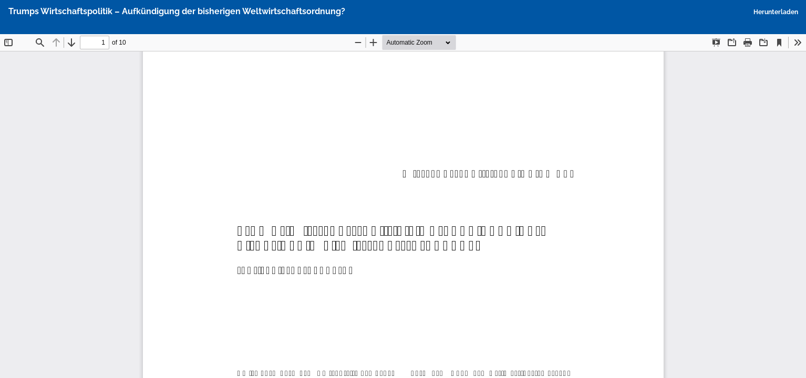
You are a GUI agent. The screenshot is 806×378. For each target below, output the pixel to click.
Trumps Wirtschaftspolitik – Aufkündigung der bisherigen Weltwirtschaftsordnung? (176, 11)
